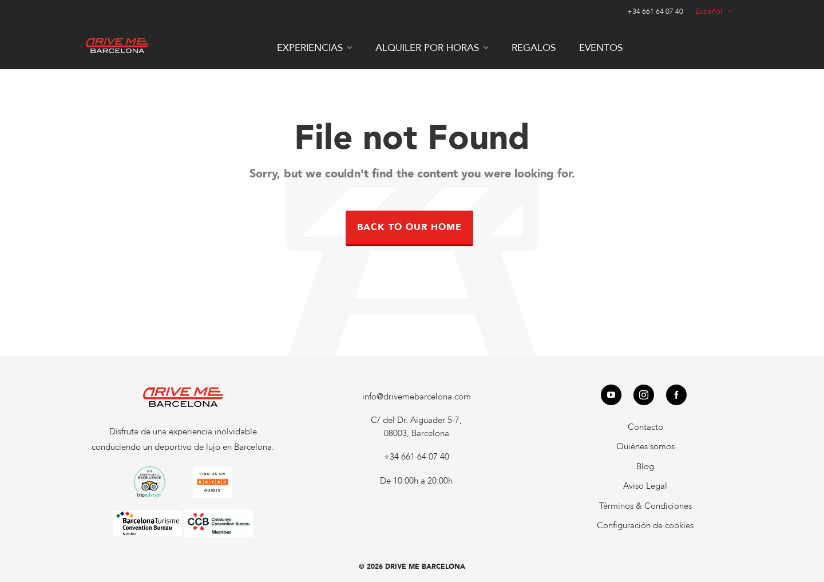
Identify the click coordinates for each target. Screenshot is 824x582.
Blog (645, 466)
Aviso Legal (645, 486)
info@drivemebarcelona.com (416, 396)
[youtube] (611, 395)
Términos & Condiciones (645, 506)
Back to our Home (409, 227)
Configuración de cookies (645, 525)
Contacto (645, 427)
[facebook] (676, 395)
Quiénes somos (645, 446)
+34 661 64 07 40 (655, 11)
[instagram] (643, 395)
